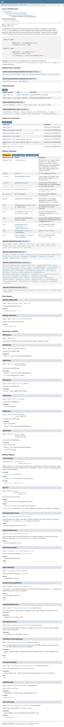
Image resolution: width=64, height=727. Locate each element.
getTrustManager (20, 194)
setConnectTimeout (37, 277)
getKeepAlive (41, 270)
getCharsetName (15, 268)
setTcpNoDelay (53, 281)
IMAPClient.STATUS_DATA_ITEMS (50, 74)
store (9, 247)
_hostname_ (16, 112)
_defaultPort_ (7, 112)
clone (4, 290)
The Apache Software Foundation (21, 723)
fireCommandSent (52, 267)
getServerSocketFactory (51, 274)
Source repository (29, 724)
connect (54, 265)
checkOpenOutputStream (44, 265)
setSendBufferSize (51, 279)
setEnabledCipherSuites (22, 205)
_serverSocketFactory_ (40, 112)
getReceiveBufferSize (25, 272)
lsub (28, 245)
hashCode (31, 290)
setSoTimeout (43, 281)
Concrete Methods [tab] (32, 155)
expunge (5, 245)
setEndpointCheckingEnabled (23, 218)
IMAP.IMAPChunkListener (10, 81)
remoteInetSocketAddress (49, 113)
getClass (24, 290)
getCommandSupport (27, 268)
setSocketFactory (24, 281)
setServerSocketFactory (10, 281)
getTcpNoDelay (25, 276)
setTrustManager (20, 235)
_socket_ (51, 112)
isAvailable (34, 276)
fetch (10, 245)
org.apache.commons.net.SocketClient (15, 12)
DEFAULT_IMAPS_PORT (23, 95)
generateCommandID (43, 254)
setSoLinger (34, 281)
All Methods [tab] (6, 155)
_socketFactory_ (8, 113)
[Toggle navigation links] (2, 2)
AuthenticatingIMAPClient (11, 21)
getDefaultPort (51, 268)
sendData (5, 258)
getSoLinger (6, 276)
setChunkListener (14, 258)
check (28, 244)
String (13, 98)
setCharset (26, 277)
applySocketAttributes (28, 265)
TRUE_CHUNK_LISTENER (44, 105)
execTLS (17, 173)
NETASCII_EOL (36, 113)
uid (21, 247)
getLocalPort (7, 272)
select (53, 245)
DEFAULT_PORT (33, 105)
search (43, 245)
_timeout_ (17, 113)
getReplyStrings (8, 256)
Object (24, 287)
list (14, 245)
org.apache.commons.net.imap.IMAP (17, 14)
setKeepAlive (19, 279)
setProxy (27, 279)
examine (53, 244)
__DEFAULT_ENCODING (9, 105)
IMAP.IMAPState (23, 81)
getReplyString (55, 254)
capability (22, 244)
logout (24, 245)
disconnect (6, 254)
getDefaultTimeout (8, 270)
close (33, 244)
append (5, 244)
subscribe (16, 247)
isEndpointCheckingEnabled (23, 198)
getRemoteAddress (38, 272)
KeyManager (27, 230)
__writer (18, 105)
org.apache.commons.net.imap (9, 4)
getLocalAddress (51, 270)
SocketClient (24, 109)
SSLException (22, 492)
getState (16, 256)
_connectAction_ (20, 160)
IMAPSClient (23, 4)
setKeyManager (19, 230)
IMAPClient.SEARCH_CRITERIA (30, 74)
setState (24, 258)
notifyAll (45, 290)
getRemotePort (25, 274)
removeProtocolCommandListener (12, 277)
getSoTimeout (15, 276)
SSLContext (26, 133)
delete (47, 244)
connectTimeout (26, 113)
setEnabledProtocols (21, 211)
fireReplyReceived (31, 254)
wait (59, 290)
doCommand (14, 254)
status (5, 247)
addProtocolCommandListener (11, 265)
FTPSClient (5, 30)
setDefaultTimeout (8, 279)
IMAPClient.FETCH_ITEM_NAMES (12, 74)
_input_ (23, 112)
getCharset (6, 268)
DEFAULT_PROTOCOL (22, 98)
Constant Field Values (10, 310)
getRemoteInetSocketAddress (11, 274)
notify (38, 290)
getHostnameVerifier (21, 189)
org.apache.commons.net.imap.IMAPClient (21, 15)
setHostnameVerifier (21, 224)
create (42, 244)
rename (37, 245)
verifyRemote (7, 283)
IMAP (33, 78)
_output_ (29, 112)
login (19, 245)
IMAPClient (10, 26)
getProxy (14, 272)
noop (32, 245)
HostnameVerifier (8, 189)
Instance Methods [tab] (18, 155)
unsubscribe (27, 247)
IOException (27, 463)
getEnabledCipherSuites (22, 176)
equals (10, 290)
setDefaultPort (48, 277)
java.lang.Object (6, 11)
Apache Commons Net (7, 724)
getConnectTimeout (39, 268)
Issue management (18, 724)
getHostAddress (20, 270)
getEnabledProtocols (21, 183)
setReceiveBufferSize (38, 279)
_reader (25, 105)
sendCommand (24, 256)
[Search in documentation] (54, 5)
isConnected (43, 276)
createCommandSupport (39, 267)
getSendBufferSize (37, 274)
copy (37, 244)
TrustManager (7, 194)
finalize (16, 290)
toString (53, 290)
